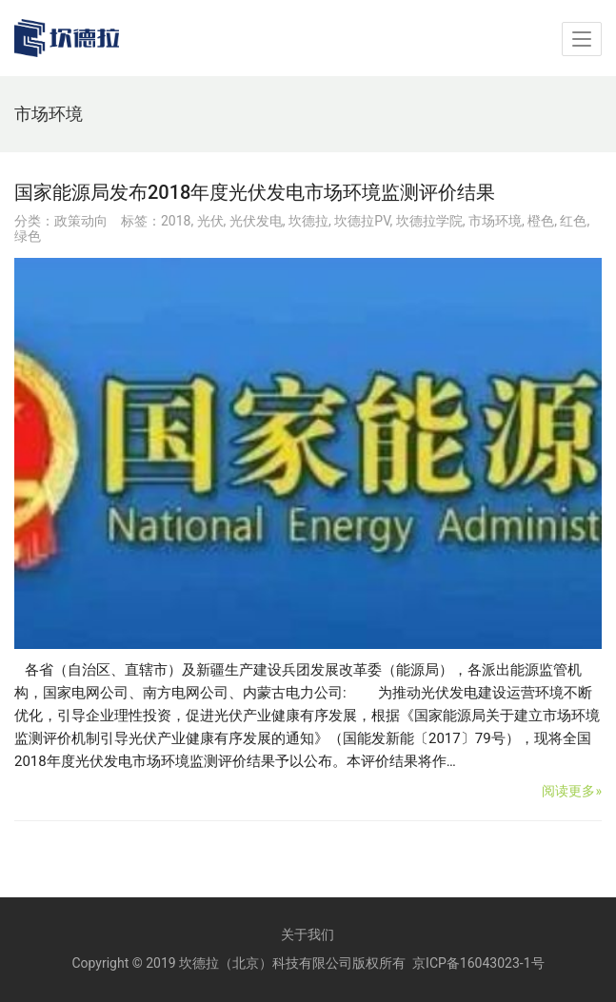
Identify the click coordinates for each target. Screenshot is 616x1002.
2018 (175, 220)
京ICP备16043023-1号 (478, 963)
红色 (573, 220)
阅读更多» (572, 790)
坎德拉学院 (429, 220)
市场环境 (495, 220)
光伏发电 (256, 220)
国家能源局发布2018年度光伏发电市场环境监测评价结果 (254, 192)
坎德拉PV (361, 220)
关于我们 (307, 934)
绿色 (27, 236)
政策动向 (81, 220)
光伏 (210, 220)
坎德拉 (308, 220)
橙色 (540, 220)
